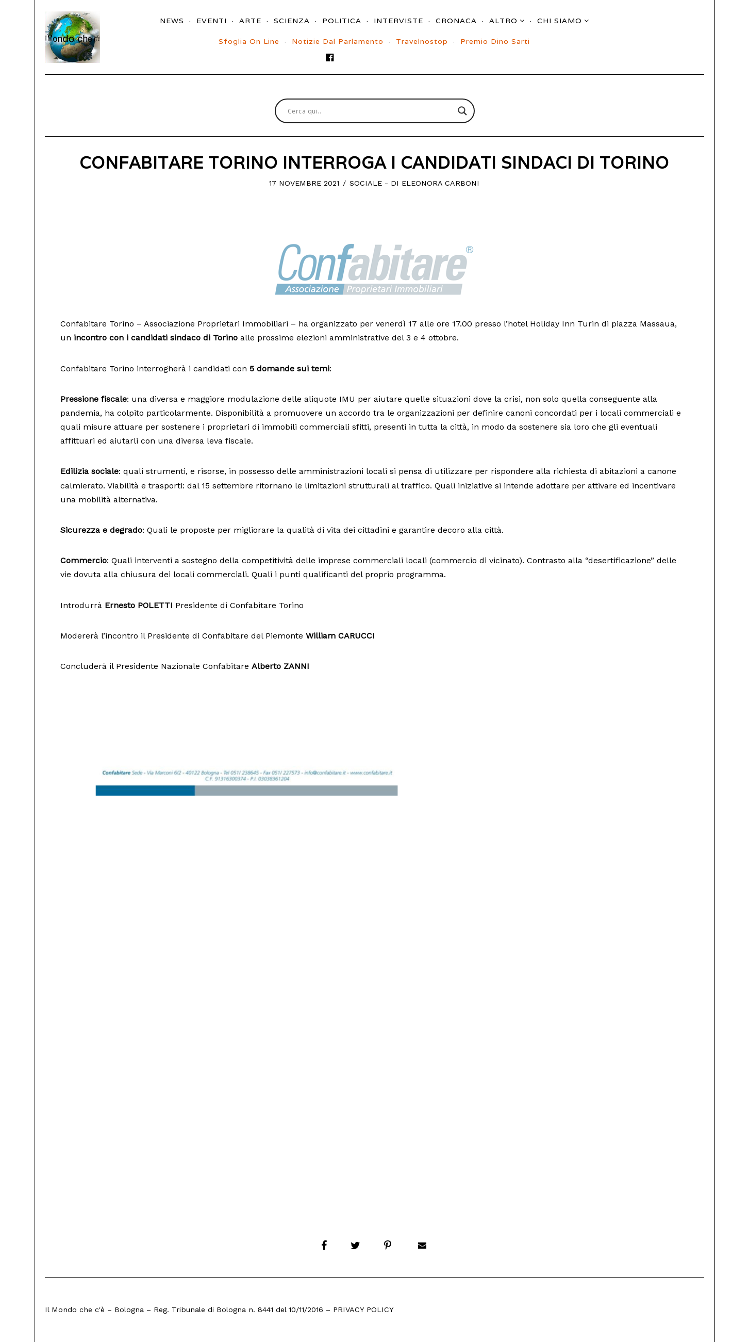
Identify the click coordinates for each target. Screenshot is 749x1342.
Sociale (365, 183)
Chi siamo (559, 20)
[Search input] (370, 111)
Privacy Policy (363, 1309)
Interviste (398, 20)
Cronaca (456, 20)
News (172, 20)
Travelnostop (422, 41)
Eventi (211, 20)
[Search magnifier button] (462, 111)
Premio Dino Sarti (495, 41)
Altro (503, 20)
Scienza (292, 20)
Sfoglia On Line (249, 41)
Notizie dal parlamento (338, 41)
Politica (341, 20)
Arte (250, 20)
